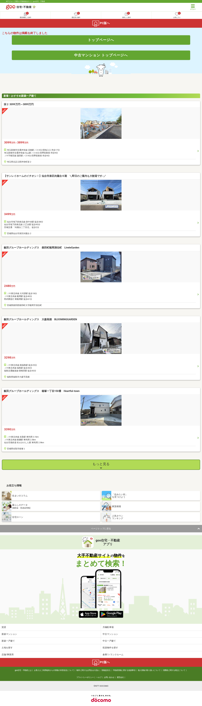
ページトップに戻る (101, 528)
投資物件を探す (110, 647)
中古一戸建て (109, 641)
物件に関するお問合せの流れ (87, 670)
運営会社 (120, 677)
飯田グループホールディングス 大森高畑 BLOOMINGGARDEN (50, 319)
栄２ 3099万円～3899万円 (19, 104)
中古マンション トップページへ (101, 55)
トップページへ (101, 40)
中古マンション (110, 634)
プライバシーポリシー (85, 677)
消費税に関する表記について (174, 670)
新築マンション (9, 634)
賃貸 (4, 627)
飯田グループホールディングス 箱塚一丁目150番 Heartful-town (42, 391)
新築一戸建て (8, 641)
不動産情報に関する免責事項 (124, 670)
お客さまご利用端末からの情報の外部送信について (54, 670)
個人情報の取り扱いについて (149, 670)
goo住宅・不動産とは (23, 670)
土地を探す (7, 647)
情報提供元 (105, 670)
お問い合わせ (109, 677)
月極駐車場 (108, 627)
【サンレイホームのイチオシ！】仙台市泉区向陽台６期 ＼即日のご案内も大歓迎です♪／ (55, 175)
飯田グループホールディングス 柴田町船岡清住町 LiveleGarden (45, 247)
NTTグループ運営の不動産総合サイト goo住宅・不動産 (25, 1)
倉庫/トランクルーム (113, 654)
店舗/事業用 (8, 654)
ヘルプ (98, 677)
